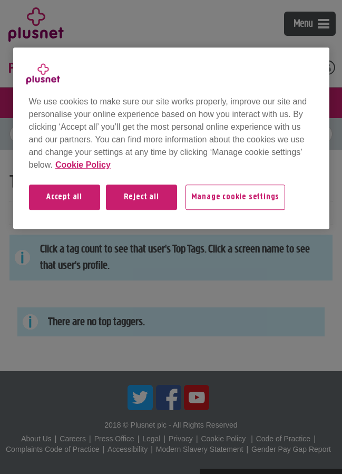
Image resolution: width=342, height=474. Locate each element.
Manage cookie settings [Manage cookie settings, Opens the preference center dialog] (235, 197)
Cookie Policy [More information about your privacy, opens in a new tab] (83, 164)
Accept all (64, 197)
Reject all (141, 197)
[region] (171, 138)
